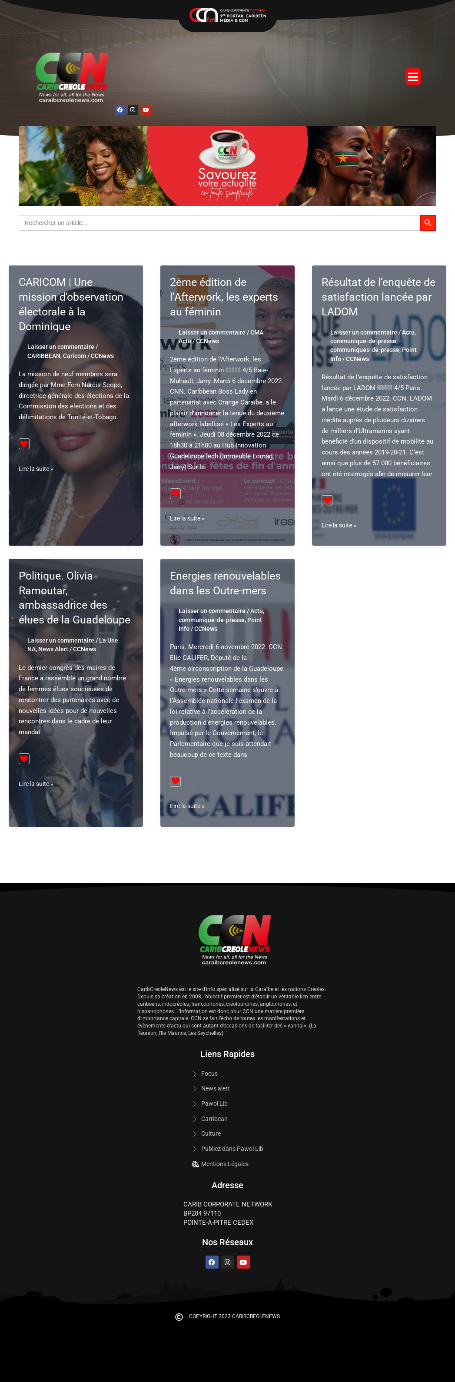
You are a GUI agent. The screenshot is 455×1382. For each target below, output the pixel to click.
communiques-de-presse (364, 349)
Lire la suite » (38, 469)
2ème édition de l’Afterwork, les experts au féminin (227, 296)
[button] (413, 76)
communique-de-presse (363, 341)
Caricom (74, 355)
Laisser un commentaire (60, 346)
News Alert (53, 663)
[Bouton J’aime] (24, 444)
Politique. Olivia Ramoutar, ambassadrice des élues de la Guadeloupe (65, 605)
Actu (408, 332)
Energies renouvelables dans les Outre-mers (227, 590)
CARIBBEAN (43, 355)
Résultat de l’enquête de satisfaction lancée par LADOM (377, 296)
